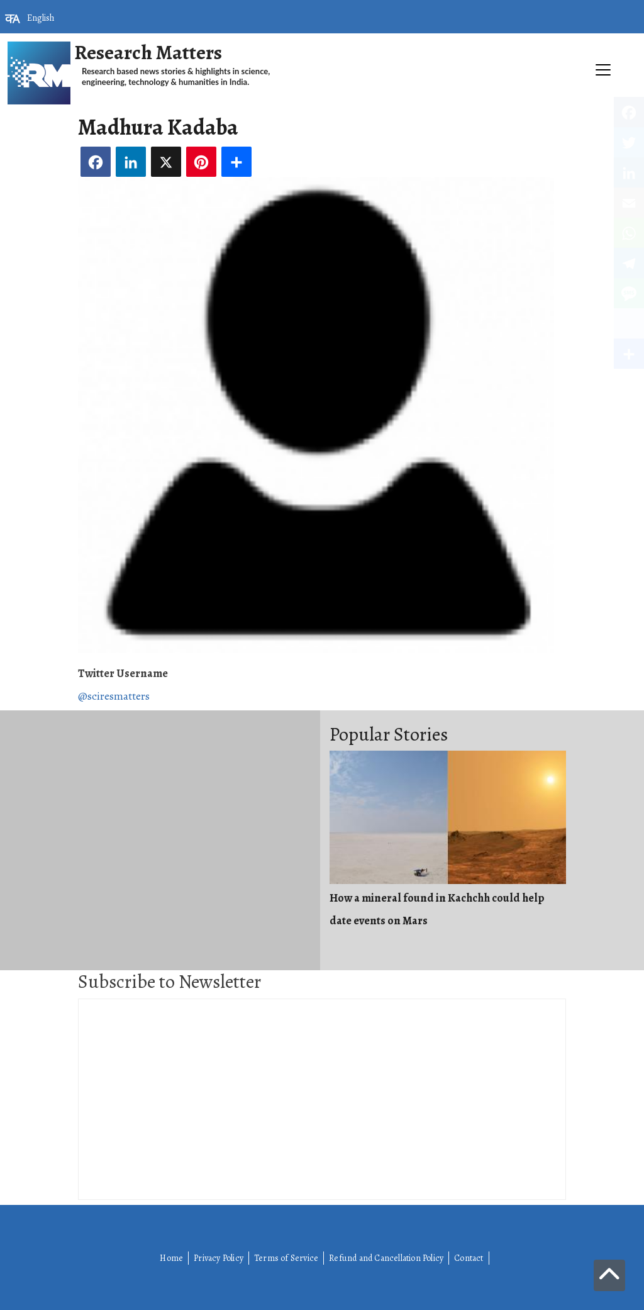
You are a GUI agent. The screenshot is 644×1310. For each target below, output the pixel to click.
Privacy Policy (218, 1258)
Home (171, 1258)
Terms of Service (286, 1258)
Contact (468, 1258)
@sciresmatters (114, 695)
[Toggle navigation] (322, 111)
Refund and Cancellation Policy (386, 1258)
